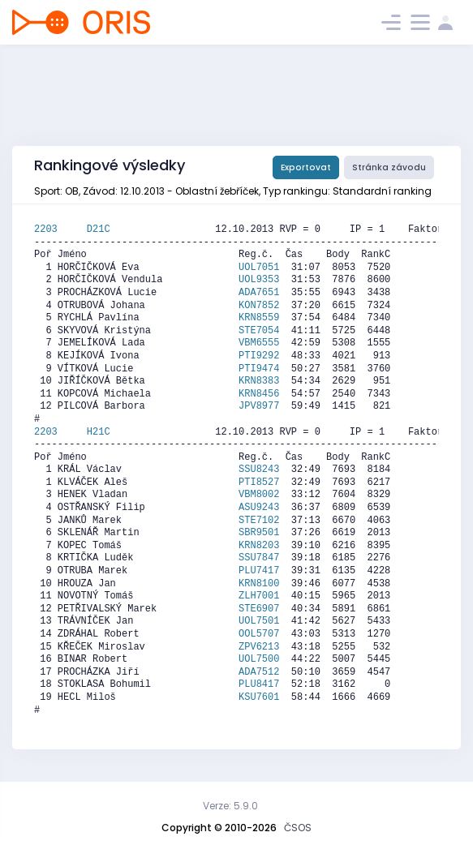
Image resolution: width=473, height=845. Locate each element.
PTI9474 (259, 369)
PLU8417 (259, 684)
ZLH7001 (259, 596)
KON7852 (259, 305)
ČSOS (298, 827)
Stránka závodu (389, 167)
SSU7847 (259, 558)
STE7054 (259, 331)
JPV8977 (259, 406)
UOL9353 (259, 279)
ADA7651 (259, 292)
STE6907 (259, 609)
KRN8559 (259, 318)
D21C (98, 229)
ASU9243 (259, 507)
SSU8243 (259, 469)
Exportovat (306, 167)
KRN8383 (259, 381)
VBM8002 (259, 494)
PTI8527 (259, 482)
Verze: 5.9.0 (230, 806)
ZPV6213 (259, 647)
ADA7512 (259, 672)
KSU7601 (259, 697)
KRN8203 (259, 545)
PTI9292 (259, 356)
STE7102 (259, 520)
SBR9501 (259, 532)
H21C (98, 432)
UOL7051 (259, 267)
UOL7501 (259, 621)
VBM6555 (259, 343)
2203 (60, 229)
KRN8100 (259, 584)
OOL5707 (259, 634)
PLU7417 (259, 571)
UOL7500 (259, 659)
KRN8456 (259, 394)
